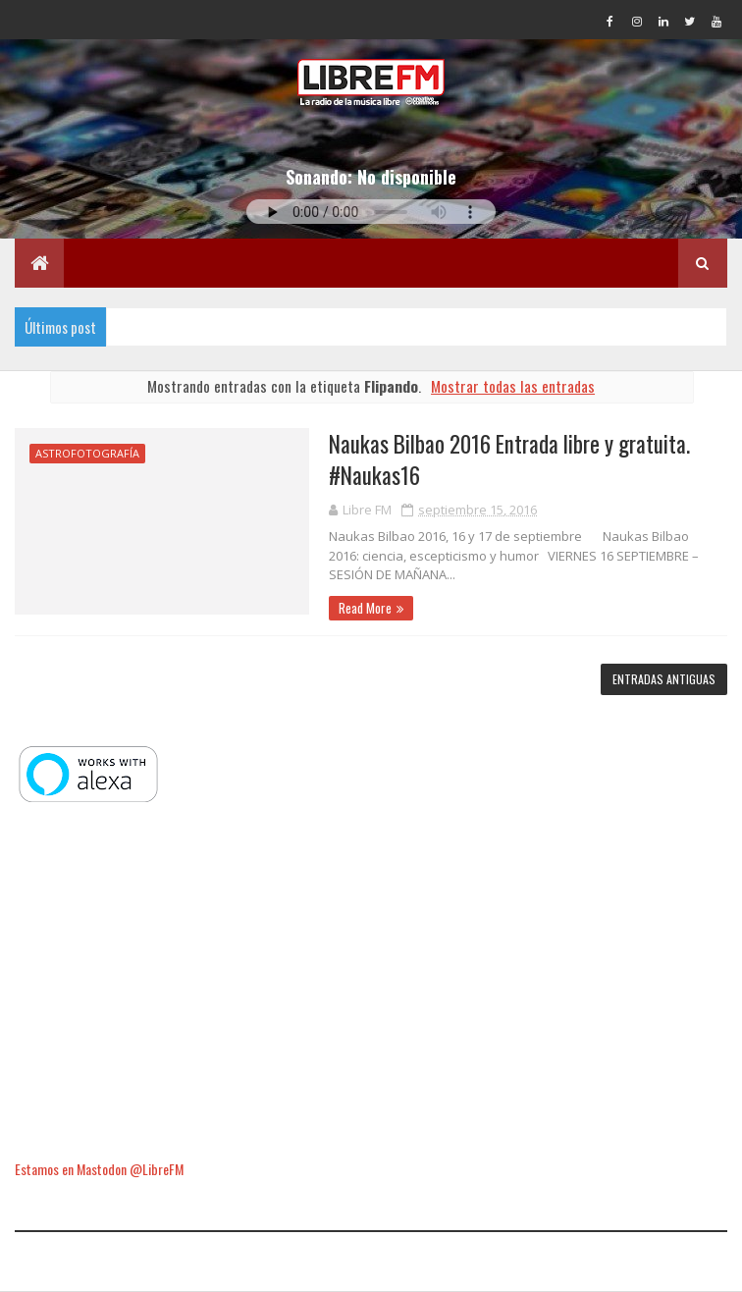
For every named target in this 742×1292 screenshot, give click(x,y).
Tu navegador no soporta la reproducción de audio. (371, 211)
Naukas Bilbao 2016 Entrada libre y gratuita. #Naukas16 (509, 459)
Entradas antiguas (664, 679)
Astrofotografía (87, 453)
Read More (365, 608)
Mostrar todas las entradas (513, 386)
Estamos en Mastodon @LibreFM (99, 1168)
